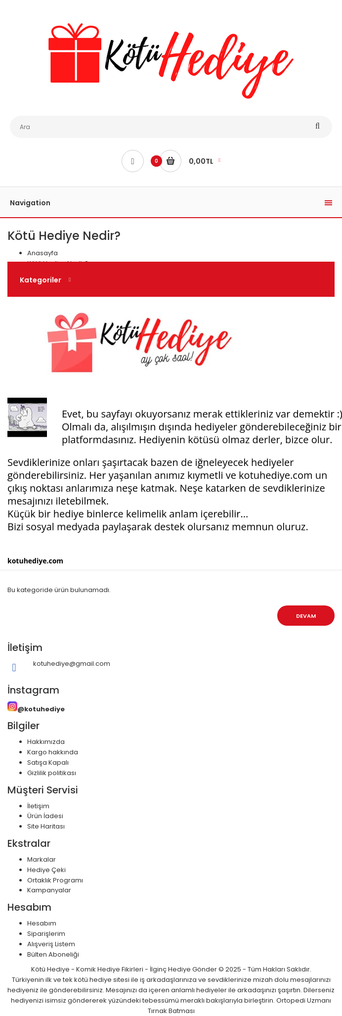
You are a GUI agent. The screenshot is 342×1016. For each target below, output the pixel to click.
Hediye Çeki (46, 870)
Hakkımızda (46, 741)
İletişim (38, 806)
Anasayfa (42, 253)
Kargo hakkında (52, 752)
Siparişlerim (46, 933)
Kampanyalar (49, 890)
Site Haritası (46, 826)
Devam (306, 616)
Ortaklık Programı (55, 880)
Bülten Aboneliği (53, 954)
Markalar (41, 859)
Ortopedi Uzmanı (303, 1000)
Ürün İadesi (45, 816)
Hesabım (41, 923)
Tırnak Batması (171, 1011)
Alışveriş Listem (51, 944)
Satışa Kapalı (48, 762)
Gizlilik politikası (51, 773)
